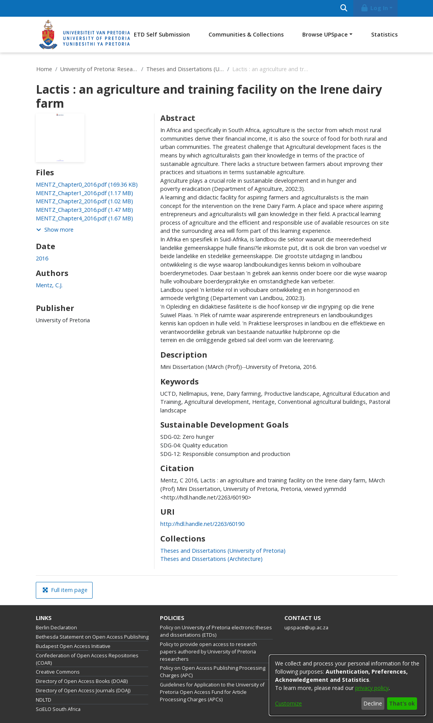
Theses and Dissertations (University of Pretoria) (185, 69)
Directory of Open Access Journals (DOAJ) (83, 690)
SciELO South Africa (58, 709)
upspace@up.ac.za (306, 627)
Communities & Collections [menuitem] (246, 34)
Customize (288, 703)
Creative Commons (58, 672)
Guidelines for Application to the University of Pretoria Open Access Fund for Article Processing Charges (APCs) (212, 692)
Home (44, 69)
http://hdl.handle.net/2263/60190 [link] (202, 523)
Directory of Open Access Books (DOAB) (82, 681)
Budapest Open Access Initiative (73, 646)
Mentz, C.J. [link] (49, 285)
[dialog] (347, 685)
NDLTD (43, 700)
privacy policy (372, 688)
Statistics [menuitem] (384, 34)
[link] (87, 184)
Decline (372, 703)
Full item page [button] (65, 590)
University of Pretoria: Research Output (99, 69)
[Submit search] (344, 8)
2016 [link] (42, 258)
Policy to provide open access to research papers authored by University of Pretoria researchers (208, 651)
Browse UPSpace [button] (325, 34)
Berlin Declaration (56, 627)
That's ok (402, 703)
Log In (374, 8)
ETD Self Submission (162, 34)
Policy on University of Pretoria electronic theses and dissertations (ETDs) (216, 631)
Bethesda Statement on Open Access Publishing (92, 637)
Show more (55, 229)
